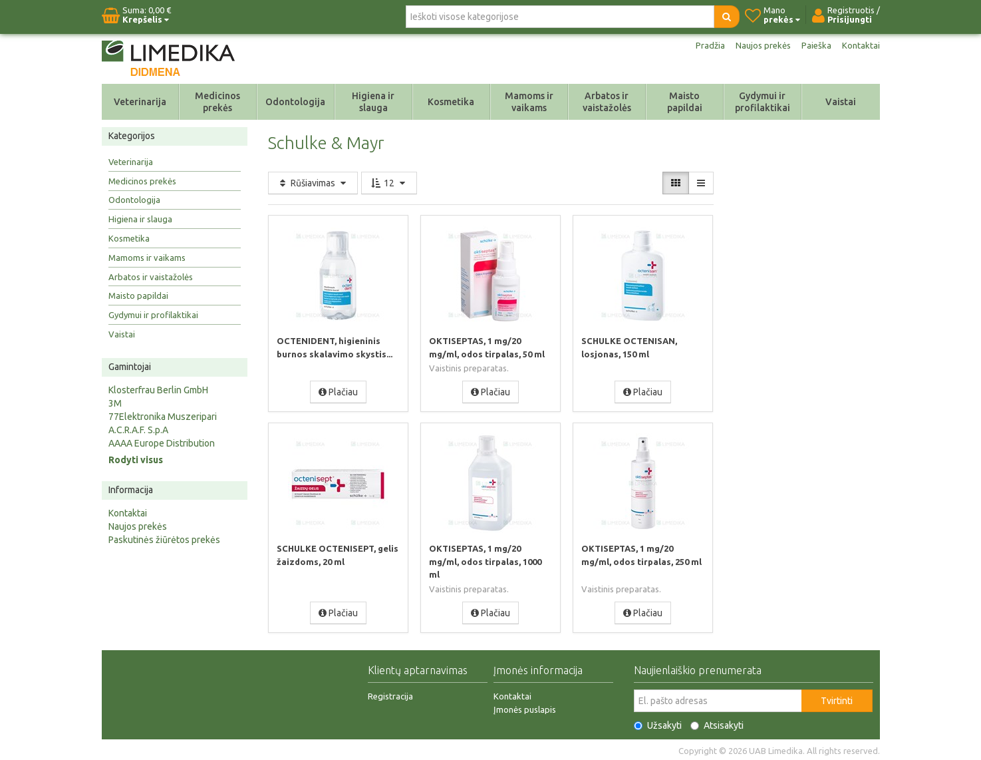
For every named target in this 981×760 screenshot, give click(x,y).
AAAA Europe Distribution (161, 443)
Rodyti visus (135, 460)
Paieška (815, 45)
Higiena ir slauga (373, 102)
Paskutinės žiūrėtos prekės (164, 539)
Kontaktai (860, 45)
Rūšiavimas (313, 183)
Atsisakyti (717, 723)
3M (115, 403)
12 (389, 183)
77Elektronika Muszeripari (162, 416)
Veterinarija (140, 101)
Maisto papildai (684, 102)
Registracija (390, 694)
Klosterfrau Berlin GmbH (158, 390)
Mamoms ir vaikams (529, 102)
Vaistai (840, 101)
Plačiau (338, 391)
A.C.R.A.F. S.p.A (138, 430)
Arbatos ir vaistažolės (607, 102)
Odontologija (295, 101)
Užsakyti (658, 723)
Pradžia (705, 45)
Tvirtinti (837, 698)
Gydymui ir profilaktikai (762, 102)
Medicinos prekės (217, 102)
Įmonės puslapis (524, 707)
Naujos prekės (760, 45)
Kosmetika (451, 101)
